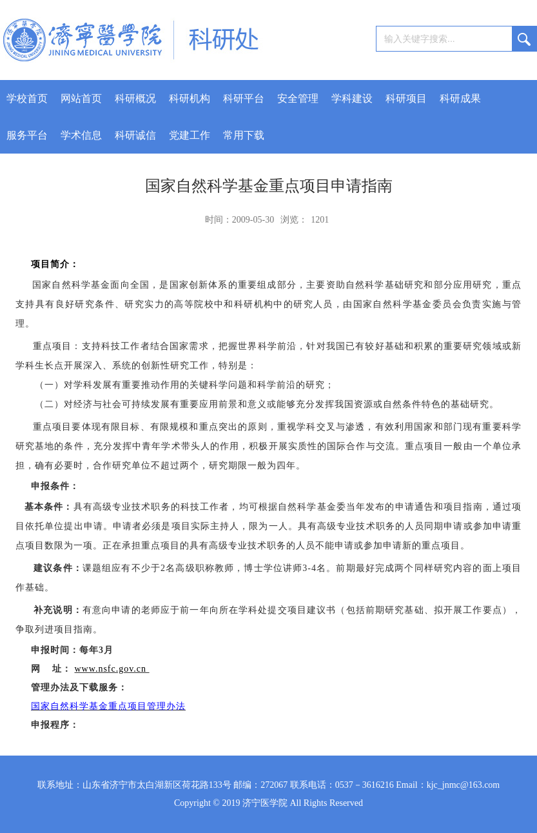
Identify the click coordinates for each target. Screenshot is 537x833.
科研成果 (460, 98)
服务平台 (27, 135)
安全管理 (297, 98)
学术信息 (81, 135)
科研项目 (406, 98)
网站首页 (81, 98)
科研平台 (243, 98)
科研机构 (189, 98)
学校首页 (27, 98)
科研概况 (135, 98)
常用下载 (243, 135)
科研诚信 (135, 135)
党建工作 (189, 135)
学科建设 (352, 98)
